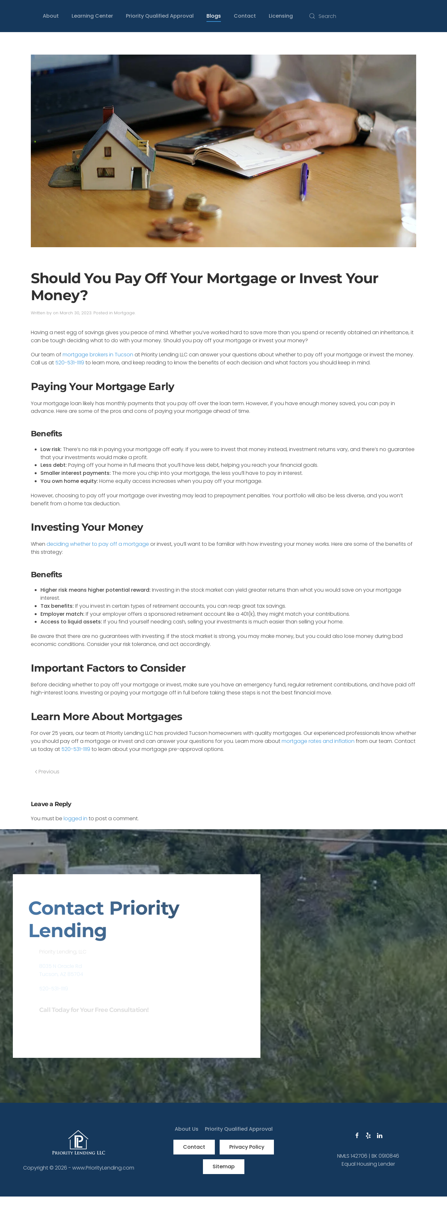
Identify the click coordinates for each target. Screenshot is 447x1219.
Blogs (213, 16)
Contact (194, 1147)
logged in (75, 818)
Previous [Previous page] (47, 771)
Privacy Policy (246, 1147)
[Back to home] (12, 16)
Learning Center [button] (92, 16)
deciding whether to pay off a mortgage (98, 544)
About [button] (51, 16)
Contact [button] (245, 16)
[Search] (370, 16)
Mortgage (124, 313)
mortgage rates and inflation (318, 741)
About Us (186, 1129)
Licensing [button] (281, 16)
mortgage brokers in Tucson (98, 354)
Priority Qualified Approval (160, 16)
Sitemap (224, 1166)
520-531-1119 (69, 362)
